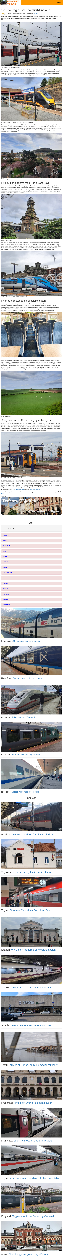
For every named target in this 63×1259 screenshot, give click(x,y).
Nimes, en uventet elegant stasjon (33, 1102)
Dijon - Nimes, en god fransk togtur (33, 1140)
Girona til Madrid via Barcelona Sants (31, 910)
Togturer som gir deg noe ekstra (27, 678)
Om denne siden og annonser (26, 641)
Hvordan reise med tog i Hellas (25, 792)
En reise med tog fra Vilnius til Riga (33, 834)
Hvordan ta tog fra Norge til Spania (32, 987)
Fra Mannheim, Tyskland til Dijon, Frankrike (34, 1178)
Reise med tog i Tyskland (23, 717)
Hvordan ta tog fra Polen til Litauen (32, 872)
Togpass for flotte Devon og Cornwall (33, 1216)
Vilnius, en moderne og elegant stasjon (33, 949)
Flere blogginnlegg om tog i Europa (28, 1254)
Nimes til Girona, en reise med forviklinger (34, 1065)
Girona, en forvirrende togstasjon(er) (31, 1025)
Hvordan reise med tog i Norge (26, 754)
